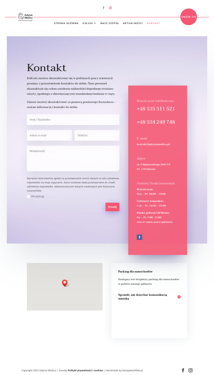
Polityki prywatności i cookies (85, 370)
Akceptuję (35, 196)
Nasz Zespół (109, 23)
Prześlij (112, 207)
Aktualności (133, 23)
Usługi (88, 23)
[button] (66, 283)
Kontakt (153, 23)
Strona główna (66, 23)
